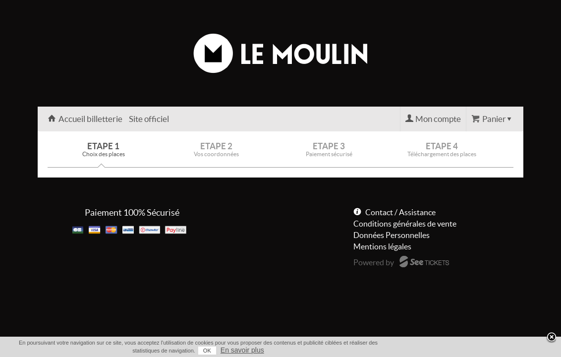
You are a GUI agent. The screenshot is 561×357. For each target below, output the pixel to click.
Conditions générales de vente (404, 223)
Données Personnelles (391, 235)
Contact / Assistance (400, 212)
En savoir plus (504, 350)
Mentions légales (382, 246)
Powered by (373, 262)
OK (469, 351)
